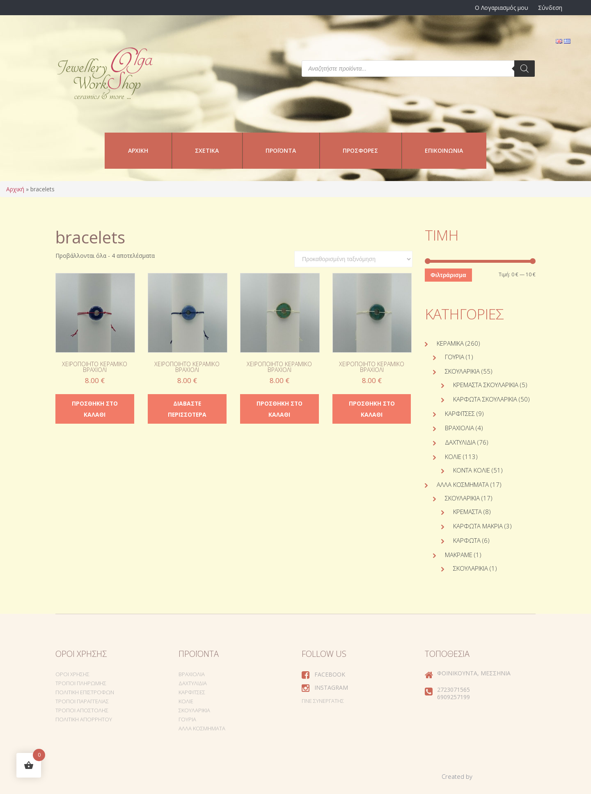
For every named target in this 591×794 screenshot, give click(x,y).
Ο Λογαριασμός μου (501, 7)
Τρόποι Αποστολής (81, 710)
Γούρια (454, 357)
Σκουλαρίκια (462, 371)
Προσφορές (360, 150)
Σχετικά (207, 150)
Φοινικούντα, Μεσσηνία (474, 673)
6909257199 (453, 697)
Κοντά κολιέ (471, 470)
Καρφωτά (467, 540)
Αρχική (138, 150)
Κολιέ (453, 456)
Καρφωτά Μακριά (478, 526)
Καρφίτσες (460, 413)
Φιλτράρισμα (448, 275)
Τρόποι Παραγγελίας (82, 701)
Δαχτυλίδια (460, 442)
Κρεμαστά (467, 511)
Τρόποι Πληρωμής (80, 683)
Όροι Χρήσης (72, 674)
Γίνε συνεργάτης (323, 701)
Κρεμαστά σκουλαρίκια (485, 385)
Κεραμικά (450, 343)
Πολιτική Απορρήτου (83, 719)
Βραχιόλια (459, 428)
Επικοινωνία (444, 150)
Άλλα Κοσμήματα (463, 484)
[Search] (524, 68)
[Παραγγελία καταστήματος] (353, 259)
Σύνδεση (550, 7)
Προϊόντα (281, 150)
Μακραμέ (458, 555)
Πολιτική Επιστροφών (84, 692)
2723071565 (453, 689)
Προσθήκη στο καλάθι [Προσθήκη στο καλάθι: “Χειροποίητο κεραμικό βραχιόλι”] (94, 409)
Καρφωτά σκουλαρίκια (485, 399)
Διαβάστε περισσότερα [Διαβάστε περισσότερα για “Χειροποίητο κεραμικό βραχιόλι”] (187, 409)
